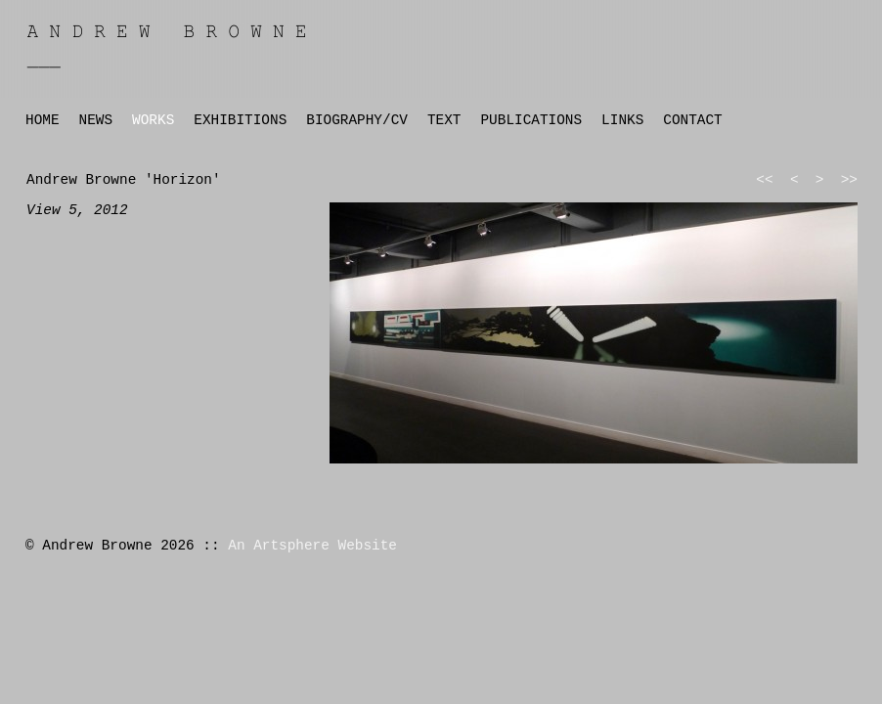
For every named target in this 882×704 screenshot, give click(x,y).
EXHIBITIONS (240, 120)
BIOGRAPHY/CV (357, 120)
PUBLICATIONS (531, 120)
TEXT (444, 120)
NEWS (96, 120)
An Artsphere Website (312, 545)
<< (764, 180)
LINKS (622, 120)
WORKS (153, 120)
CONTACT (692, 120)
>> (849, 180)
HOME (42, 120)
